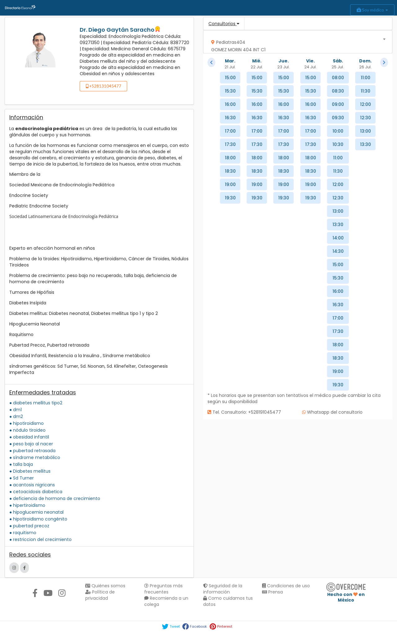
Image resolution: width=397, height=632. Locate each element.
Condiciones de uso (286, 586)
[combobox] (295, 41)
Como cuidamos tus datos (228, 601)
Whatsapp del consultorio (332, 412)
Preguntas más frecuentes (163, 589)
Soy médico (372, 9)
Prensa (272, 592)
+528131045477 (103, 86)
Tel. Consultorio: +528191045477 (244, 412)
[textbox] (295, 44)
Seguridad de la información (222, 589)
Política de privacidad (100, 595)
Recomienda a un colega (166, 601)
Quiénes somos (105, 586)
